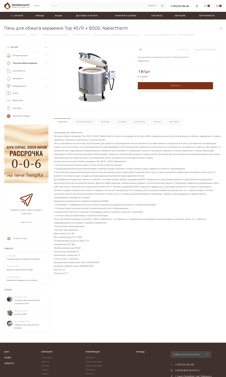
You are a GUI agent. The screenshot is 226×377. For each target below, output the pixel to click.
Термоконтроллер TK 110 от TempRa (26, 326)
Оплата (157, 122)
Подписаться (26, 222)
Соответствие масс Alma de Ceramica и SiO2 (27, 302)
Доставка (174, 122)
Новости (8, 248)
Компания (46, 352)
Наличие (105, 122)
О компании (46, 358)
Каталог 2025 (20, 314)
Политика (89, 374)
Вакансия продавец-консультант (22, 280)
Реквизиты (90, 370)
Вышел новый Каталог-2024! (20, 270)
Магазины (89, 358)
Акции (7, 358)
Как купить (139, 122)
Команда (45, 366)
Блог (6, 352)
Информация (92, 352)
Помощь (140, 352)
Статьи (7, 289)
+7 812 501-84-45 (179, 6)
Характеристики (84, 122)
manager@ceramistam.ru (187, 370)
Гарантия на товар (93, 366)
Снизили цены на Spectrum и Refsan (23, 259)
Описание (62, 122)
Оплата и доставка (93, 362)
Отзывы (122, 122)
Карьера (45, 374)
